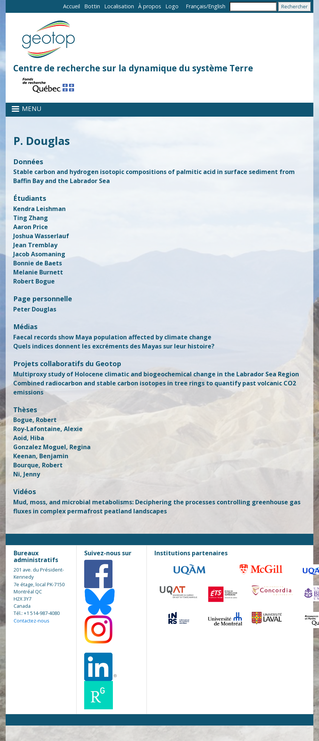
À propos (149, 6)
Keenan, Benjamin (40, 456)
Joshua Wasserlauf (41, 236)
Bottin (92, 6)
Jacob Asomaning (39, 254)
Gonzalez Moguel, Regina (52, 447)
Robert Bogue (34, 281)
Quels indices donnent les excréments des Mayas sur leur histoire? (113, 346)
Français (196, 6)
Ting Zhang (30, 218)
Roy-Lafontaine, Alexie (48, 429)
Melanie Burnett (38, 272)
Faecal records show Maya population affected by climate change (112, 337)
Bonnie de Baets (37, 263)
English (216, 6)
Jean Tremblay (35, 245)
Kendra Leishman (39, 209)
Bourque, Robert (38, 465)
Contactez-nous (31, 620)
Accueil (71, 6)
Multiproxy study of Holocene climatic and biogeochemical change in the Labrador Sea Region (156, 374)
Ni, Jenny (26, 474)
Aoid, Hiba (28, 438)
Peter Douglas (34, 309)
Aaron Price (30, 227)
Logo (172, 6)
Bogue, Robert (35, 420)
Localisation (119, 6)
